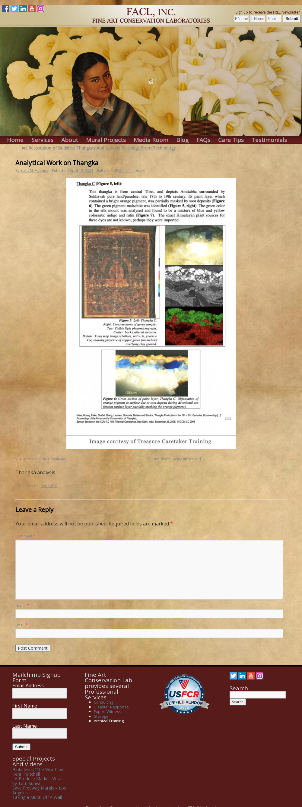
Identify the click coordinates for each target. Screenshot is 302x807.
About (69, 140)
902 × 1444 (124, 170)
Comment (25, 536)
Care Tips (231, 140)
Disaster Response (111, 707)
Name (22, 605)
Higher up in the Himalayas (43, 459)
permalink (49, 485)
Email (21, 625)
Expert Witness (107, 711)
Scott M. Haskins (34, 170)
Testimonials (269, 140)
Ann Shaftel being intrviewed (177, 459)
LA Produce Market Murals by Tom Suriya (38, 781)
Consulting (103, 702)
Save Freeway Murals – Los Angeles (39, 790)
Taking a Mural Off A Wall (37, 797)
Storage (101, 716)
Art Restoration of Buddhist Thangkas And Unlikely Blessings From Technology (95, 148)
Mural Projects (106, 140)
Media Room (151, 140)
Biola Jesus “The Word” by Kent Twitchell (37, 772)
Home (15, 140)
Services (42, 140)
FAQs (203, 140)
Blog (182, 140)
